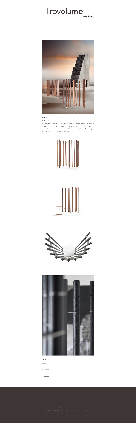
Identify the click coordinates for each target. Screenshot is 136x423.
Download (45, 363)
